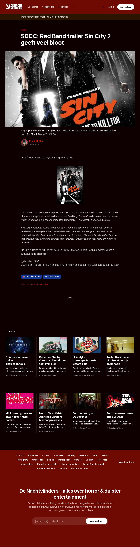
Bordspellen (64, 459)
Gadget (89, 459)
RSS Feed (59, 455)
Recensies (63, 6)
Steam (105, 455)
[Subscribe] (96, 521)
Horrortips (102, 459)
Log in (111, 6)
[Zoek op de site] (103, 7)
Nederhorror (48, 6)
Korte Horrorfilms (70, 464)
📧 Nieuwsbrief (52, 277)
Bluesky (71, 455)
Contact (46, 455)
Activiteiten (37, 459)
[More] (73, 7)
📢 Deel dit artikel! (31, 277)
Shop (95, 455)
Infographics (27, 464)
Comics (78, 459)
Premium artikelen (46, 468)
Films (23, 30)
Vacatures (33, 6)
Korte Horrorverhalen (47, 464)
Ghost (131, 462)
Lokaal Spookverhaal (93, 464)
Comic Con (42, 284)
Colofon (20, 455)
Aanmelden (126, 7)
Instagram (23, 459)
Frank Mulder (36, 141)
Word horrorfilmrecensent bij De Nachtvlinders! (44, 16)
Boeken (51, 459)
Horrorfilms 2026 (79, 468)
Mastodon (84, 455)
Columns (63, 468)
